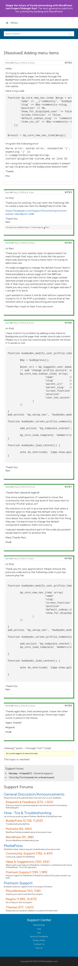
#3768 (68, 558)
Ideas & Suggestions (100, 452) (28, 862)
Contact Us (39, 944)
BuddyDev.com (51, 961)
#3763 (68, 192)
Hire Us (39, 948)
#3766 (68, 322)
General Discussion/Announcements (34, 794)
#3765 (68, 242)
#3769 (68, 705)
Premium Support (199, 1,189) (26, 872)
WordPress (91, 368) (20, 837)
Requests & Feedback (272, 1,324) (29, 802)
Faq (39, 929)
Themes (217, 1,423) (20, 907)
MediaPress (13, 845)
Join (39, 932)
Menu (12, 22)
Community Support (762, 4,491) (29, 853)
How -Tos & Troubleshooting (27, 813)
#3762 (68, 62)
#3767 (68, 486)
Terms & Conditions (39, 936)
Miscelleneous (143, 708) (23, 891)
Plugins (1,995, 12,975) (21, 899)
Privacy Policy (39, 940)
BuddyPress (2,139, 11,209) (24, 820)
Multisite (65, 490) (19, 829)
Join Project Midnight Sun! (39, 7)
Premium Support (18, 883)
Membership (39, 925)
